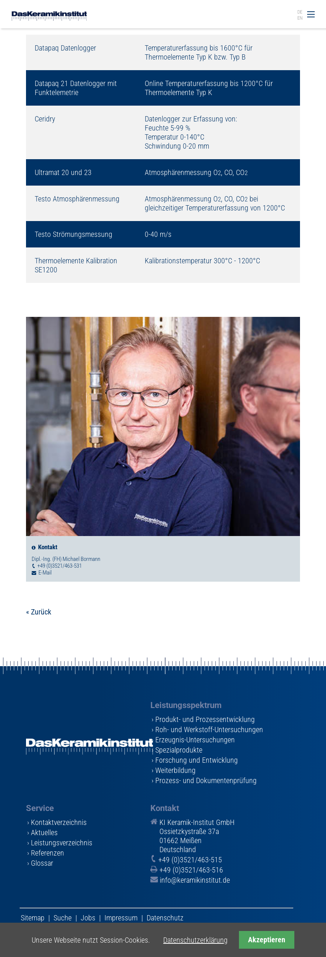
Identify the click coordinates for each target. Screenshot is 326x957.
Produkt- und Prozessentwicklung (205, 719)
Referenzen (47, 852)
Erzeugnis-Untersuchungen (195, 739)
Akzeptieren (266, 939)
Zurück (41, 611)
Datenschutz (165, 917)
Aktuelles (44, 832)
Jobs (88, 917)
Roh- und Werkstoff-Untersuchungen (209, 729)
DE (299, 12)
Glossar (42, 863)
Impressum (121, 917)
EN (300, 18)
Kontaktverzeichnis (59, 822)
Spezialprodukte (178, 749)
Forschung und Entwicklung (196, 760)
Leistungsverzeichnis (61, 842)
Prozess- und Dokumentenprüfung (206, 780)
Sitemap (32, 917)
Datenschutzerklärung (195, 940)
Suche (63, 917)
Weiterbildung (175, 770)
